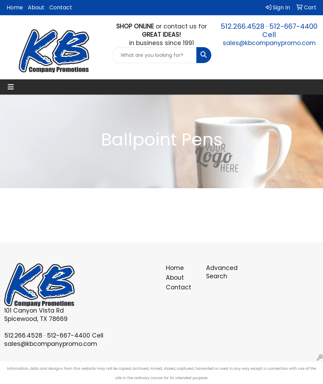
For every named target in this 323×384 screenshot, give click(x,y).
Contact (60, 7)
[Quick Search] (154, 55)
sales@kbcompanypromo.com (269, 43)
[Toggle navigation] (10, 87)
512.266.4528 (242, 26)
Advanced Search (222, 272)
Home (15, 7)
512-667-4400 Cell (289, 30)
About (36, 7)
